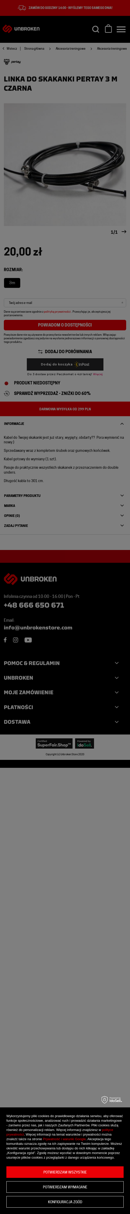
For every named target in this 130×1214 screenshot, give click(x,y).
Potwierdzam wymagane (65, 1187)
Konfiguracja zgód (65, 1202)
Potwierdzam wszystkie (65, 1172)
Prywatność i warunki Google (64, 1139)
